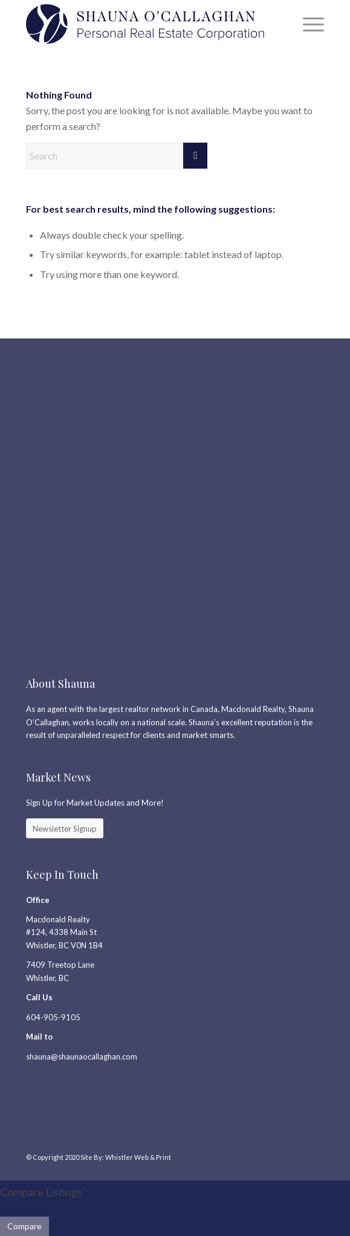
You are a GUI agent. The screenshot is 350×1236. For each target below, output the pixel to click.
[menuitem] (307, 24)
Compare (24, 1226)
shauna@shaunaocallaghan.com (81, 1056)
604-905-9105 (53, 1017)
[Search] (116, 156)
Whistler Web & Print (138, 1157)
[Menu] (307, 24)
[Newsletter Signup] (64, 828)
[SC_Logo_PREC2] (145, 24)
